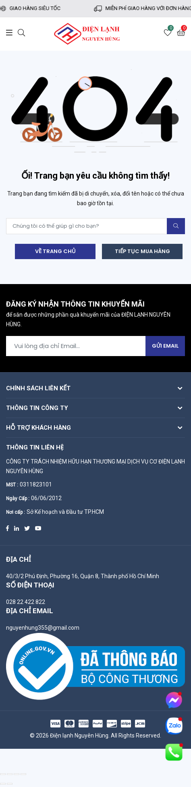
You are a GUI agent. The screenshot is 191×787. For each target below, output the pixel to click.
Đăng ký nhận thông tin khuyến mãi (75, 304)
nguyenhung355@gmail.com (42, 627)
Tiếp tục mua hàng (142, 251)
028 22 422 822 (25, 602)
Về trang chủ (55, 251)
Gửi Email (165, 346)
